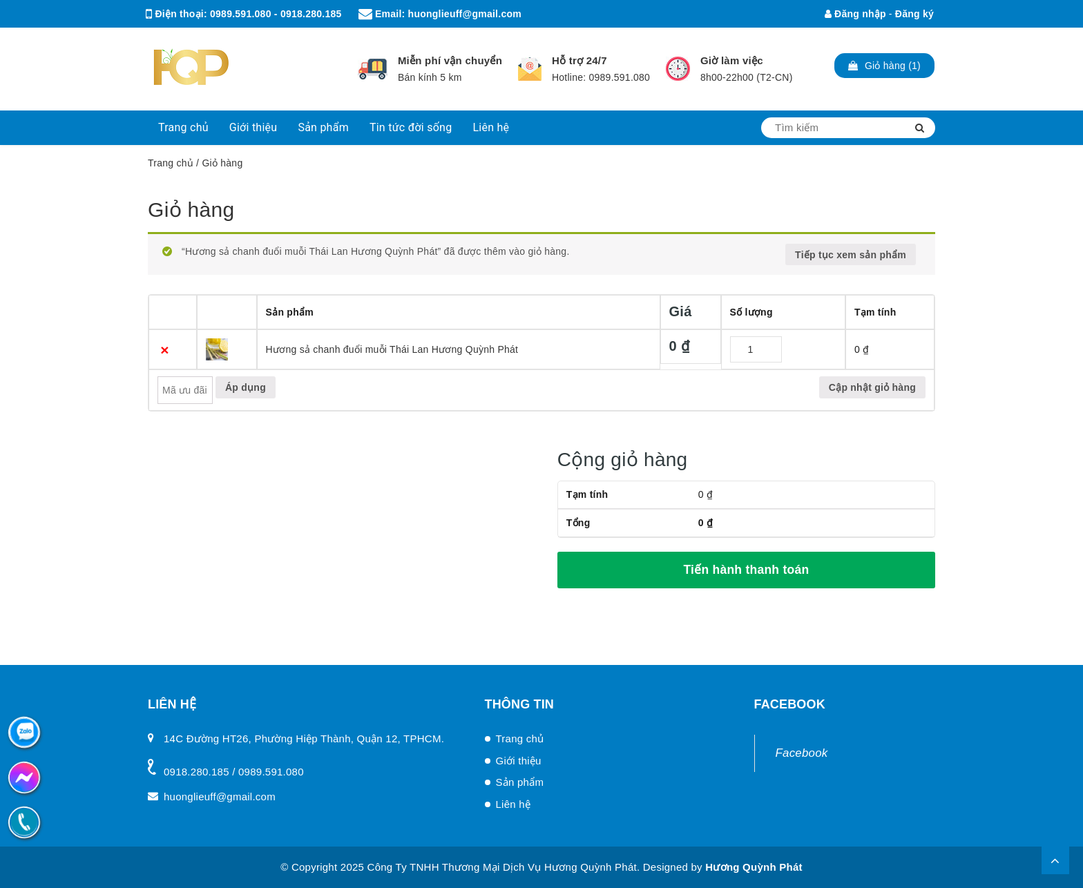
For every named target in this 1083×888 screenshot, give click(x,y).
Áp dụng (245, 387)
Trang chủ (183, 127)
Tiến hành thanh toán (746, 570)
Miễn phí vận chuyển (450, 60)
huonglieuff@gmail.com (464, 13)
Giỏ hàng (191, 209)
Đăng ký (914, 13)
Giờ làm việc (731, 60)
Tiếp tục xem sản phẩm (850, 254)
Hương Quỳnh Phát (754, 867)
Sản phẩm (323, 127)
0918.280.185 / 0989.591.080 (234, 772)
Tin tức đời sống (411, 127)
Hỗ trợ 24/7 (579, 60)
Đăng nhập (855, 13)
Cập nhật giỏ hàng (872, 387)
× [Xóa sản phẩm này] (164, 349)
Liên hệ (490, 127)
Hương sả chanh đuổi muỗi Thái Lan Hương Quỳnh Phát (392, 349)
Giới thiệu (253, 127)
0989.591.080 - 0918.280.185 (275, 13)
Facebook (802, 753)
